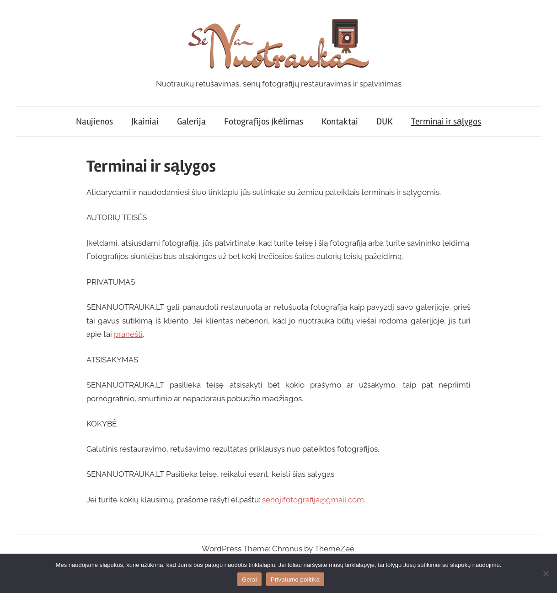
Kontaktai (339, 121)
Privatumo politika (295, 579)
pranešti (128, 334)
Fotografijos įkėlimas (263, 121)
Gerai (249, 579)
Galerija (191, 121)
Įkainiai (145, 121)
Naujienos (94, 121)
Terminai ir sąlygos (446, 121)
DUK (384, 121)
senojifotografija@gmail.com (313, 499)
